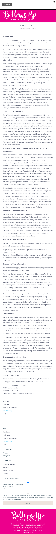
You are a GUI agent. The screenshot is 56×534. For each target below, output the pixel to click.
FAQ (4, 414)
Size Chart (6, 401)
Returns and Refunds (10, 407)
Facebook (6, 453)
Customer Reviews (9, 464)
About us (6, 467)
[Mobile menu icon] (50, 15)
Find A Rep (6, 404)
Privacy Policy (7, 410)
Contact (5, 474)
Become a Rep (8, 470)
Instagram (6, 456)
